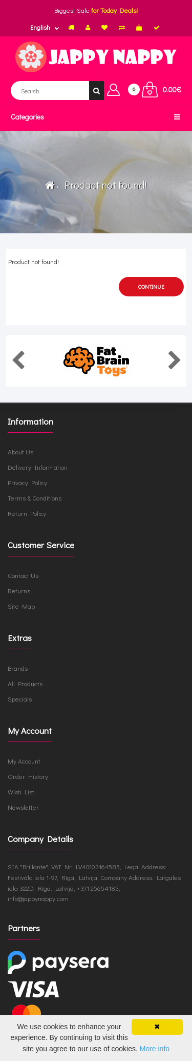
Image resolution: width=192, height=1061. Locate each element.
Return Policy (27, 513)
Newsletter (23, 807)
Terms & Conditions (34, 497)
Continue (151, 286)
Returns (19, 590)
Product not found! (103, 184)
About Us (20, 451)
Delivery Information (38, 467)
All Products (25, 683)
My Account (24, 760)
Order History (28, 776)
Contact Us (23, 575)
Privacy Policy (27, 482)
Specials (20, 698)
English (40, 27)
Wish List (21, 791)
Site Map (21, 606)
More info (154, 1049)
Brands (18, 668)
